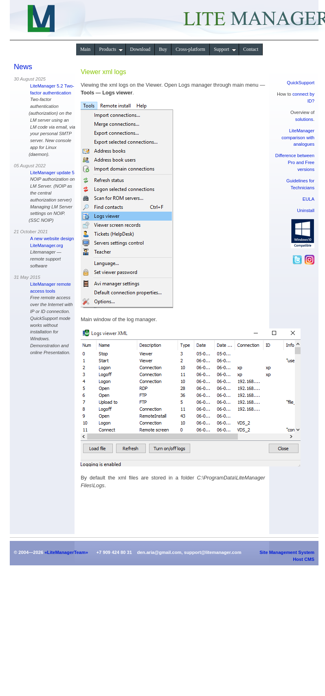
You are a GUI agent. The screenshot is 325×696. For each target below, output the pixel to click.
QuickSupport (300, 82)
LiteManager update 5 (52, 172)
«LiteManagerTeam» (66, 552)
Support (225, 49)
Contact (250, 49)
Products (111, 49)
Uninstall (305, 210)
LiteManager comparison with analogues (297, 137)
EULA (308, 199)
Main (85, 49)
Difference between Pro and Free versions (294, 162)
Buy (163, 49)
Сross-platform (190, 49)
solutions (304, 119)
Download (140, 49)
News (23, 67)
